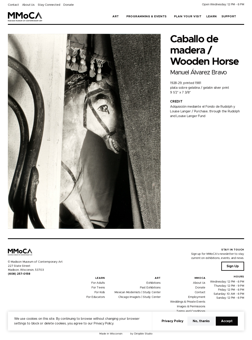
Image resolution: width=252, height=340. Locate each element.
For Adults (98, 282)
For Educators (95, 297)
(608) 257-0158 (19, 274)
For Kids (99, 292)
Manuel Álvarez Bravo (198, 72)
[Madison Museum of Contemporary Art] (25, 16)
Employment (196, 297)
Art (158, 278)
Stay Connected (49, 4)
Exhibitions (153, 282)
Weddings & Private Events (187, 301)
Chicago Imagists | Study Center (139, 297)
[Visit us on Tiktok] (23, 282)
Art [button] (115, 16)
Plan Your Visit (188, 16)
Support (228, 16)
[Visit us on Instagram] (14, 282)
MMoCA (200, 278)
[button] (242, 16)
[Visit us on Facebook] (9, 282)
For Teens (98, 287)
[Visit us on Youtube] (18, 282)
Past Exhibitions (150, 287)
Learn (211, 16)
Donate (68, 4)
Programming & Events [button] (146, 16)
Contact (13, 4)
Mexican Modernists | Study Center (137, 292)
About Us (28, 4)
